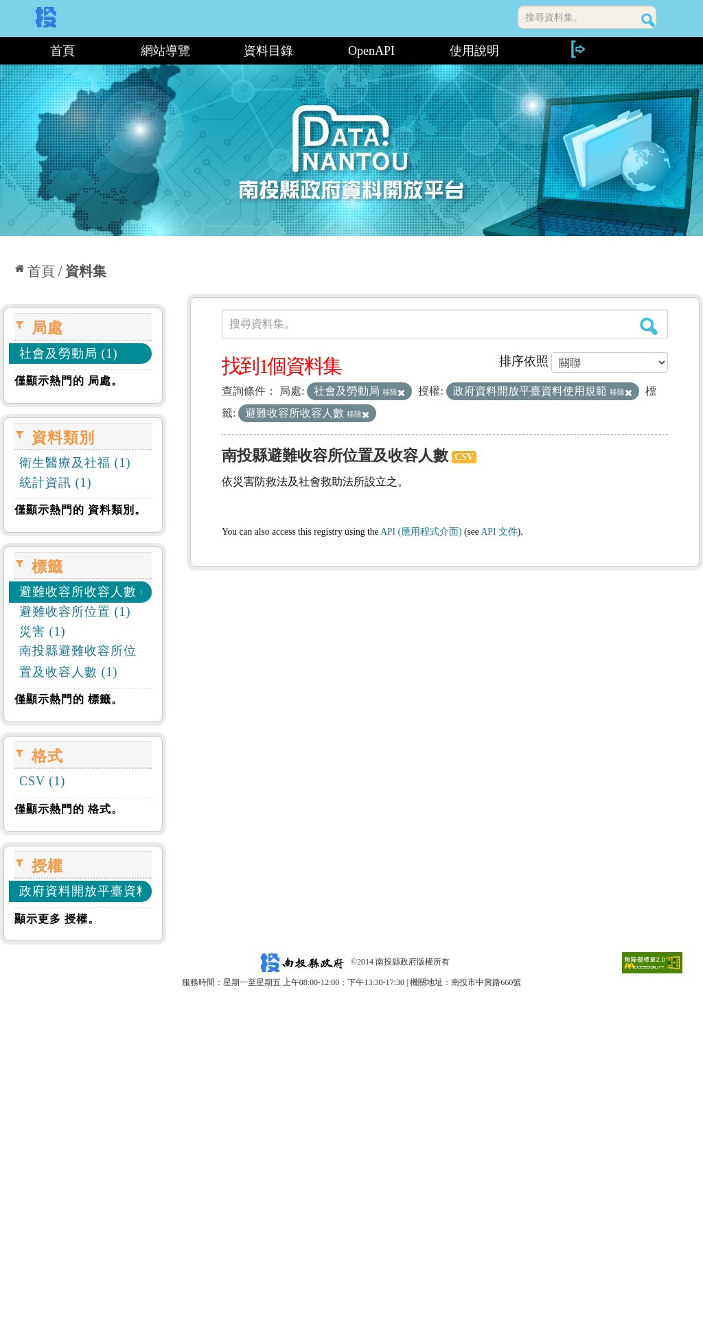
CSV (464, 457)
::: (5, 51)
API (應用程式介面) (420, 532)
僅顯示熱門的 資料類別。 (80, 510)
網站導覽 (165, 51)
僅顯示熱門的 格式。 (68, 809)
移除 (393, 392)
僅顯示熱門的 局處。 (68, 380)
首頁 (62, 51)
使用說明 (474, 51)
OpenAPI (371, 51)
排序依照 (524, 361)
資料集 (85, 271)
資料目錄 (268, 51)
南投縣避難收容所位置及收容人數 (335, 455)
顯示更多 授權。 (57, 919)
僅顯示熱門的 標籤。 (68, 699)
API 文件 (499, 532)
